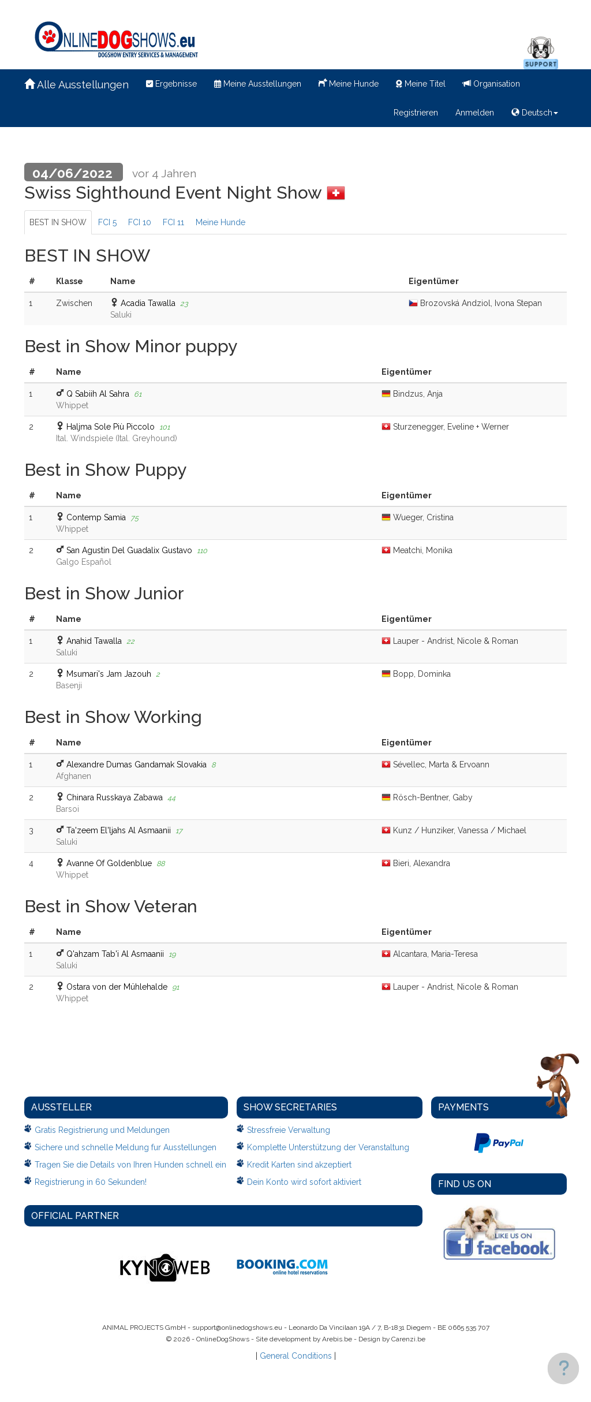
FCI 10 (139, 222)
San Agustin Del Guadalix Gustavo (129, 550)
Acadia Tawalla (148, 303)
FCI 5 (107, 222)
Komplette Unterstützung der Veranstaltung (328, 1147)
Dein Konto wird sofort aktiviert (304, 1182)
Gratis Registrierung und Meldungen (102, 1130)
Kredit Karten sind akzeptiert (299, 1164)
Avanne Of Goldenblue (109, 863)
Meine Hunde (349, 82)
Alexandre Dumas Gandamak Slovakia (136, 764)
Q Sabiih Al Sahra (97, 393)
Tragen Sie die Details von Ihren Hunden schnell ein (130, 1164)
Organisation (491, 83)
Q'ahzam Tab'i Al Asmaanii (115, 954)
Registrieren (416, 112)
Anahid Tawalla (94, 641)
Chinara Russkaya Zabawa (114, 797)
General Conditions (296, 1355)
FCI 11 (173, 222)
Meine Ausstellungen (257, 83)
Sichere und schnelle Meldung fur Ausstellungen (125, 1147)
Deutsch (534, 112)
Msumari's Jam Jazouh (108, 673)
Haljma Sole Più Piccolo (110, 426)
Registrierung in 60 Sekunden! (91, 1182)
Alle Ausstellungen (76, 85)
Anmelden (474, 112)
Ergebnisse (171, 83)
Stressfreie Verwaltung (288, 1130)
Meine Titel (421, 83)
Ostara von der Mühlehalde (116, 986)
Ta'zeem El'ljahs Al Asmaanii (118, 830)
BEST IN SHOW (58, 222)
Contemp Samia (96, 517)
